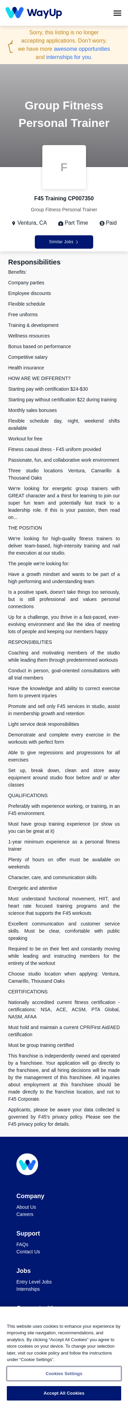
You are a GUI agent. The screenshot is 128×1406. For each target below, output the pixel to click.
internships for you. (69, 57)
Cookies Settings (64, 1373)
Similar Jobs (64, 241)
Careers (24, 1214)
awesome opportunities (82, 49)
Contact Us (28, 1251)
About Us (26, 1207)
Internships (28, 1289)
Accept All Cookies (64, 1393)
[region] (64, 1356)
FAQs (22, 1244)
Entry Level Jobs (34, 1282)
